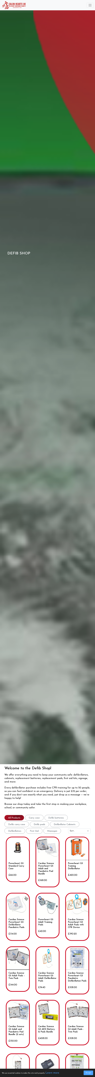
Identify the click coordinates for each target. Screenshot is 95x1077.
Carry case (34, 818)
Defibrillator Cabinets (64, 824)
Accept (88, 1073)
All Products (14, 818)
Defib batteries (56, 818)
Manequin (52, 831)
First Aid (34, 831)
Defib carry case (16, 824)
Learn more (52, 1073)
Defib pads (39, 824)
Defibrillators (14, 831)
